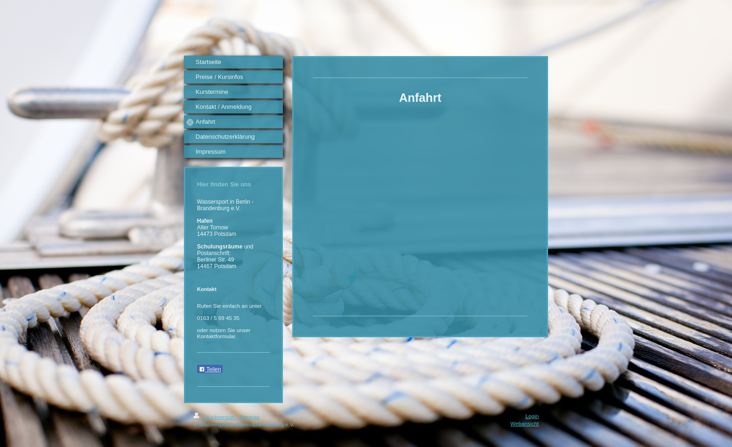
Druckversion (215, 417)
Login (532, 416)
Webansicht (524, 423)
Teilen (210, 369)
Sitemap (249, 417)
